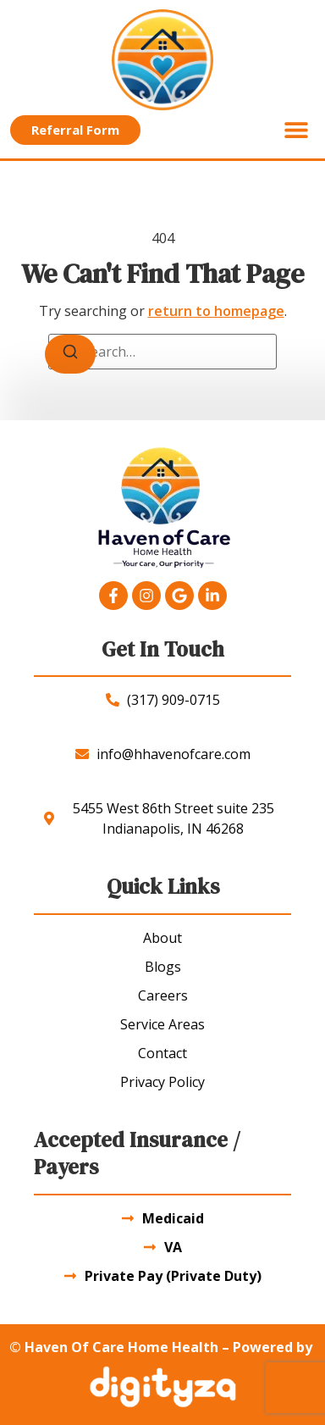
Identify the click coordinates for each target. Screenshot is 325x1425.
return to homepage (216, 311)
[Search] (70, 354)
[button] (296, 130)
